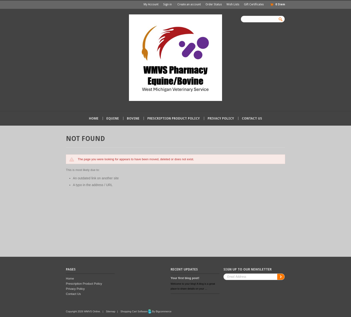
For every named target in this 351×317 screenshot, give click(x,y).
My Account (151, 4)
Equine (112, 118)
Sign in (167, 4)
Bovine (133, 118)
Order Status (214, 4)
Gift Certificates (254, 4)
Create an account (189, 4)
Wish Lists (232, 4)
